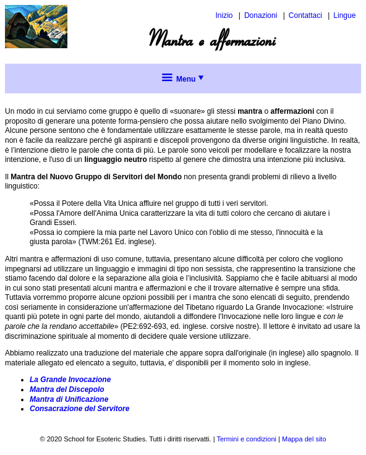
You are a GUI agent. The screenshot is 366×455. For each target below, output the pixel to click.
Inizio (223, 15)
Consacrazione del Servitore (79, 408)
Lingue (344, 15)
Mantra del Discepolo (67, 389)
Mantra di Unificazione (69, 399)
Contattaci (305, 15)
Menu (183, 79)
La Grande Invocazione (70, 379)
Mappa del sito (304, 439)
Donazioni (260, 15)
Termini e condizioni (246, 439)
